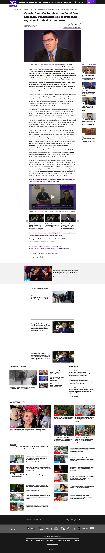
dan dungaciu (47, 246)
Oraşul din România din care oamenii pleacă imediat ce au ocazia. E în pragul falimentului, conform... (82, 449)
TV (55, 2)
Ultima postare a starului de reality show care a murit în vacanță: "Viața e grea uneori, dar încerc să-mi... (37, 458)
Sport (51, 2)
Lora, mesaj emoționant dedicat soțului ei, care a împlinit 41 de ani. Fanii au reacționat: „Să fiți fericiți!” (38, 468)
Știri (15, 9)
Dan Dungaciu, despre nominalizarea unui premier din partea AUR (52, 225)
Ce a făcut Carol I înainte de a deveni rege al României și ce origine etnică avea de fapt (30, 475)
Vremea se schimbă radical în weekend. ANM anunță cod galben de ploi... (22, 387)
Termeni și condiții (46, 536)
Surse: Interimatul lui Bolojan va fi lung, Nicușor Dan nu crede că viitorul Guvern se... (88, 77)
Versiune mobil (52, 546)
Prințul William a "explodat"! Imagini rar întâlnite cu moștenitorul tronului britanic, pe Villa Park (82, 459)
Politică (22, 2)
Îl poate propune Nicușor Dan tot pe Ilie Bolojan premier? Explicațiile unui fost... (88, 139)
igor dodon (47, 248)
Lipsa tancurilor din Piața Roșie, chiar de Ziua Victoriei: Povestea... (57, 372)
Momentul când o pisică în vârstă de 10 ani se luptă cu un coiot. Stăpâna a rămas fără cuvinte (38, 497)
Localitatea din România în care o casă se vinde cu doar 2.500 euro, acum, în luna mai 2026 (63, 418)
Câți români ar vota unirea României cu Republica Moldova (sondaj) (88, 108)
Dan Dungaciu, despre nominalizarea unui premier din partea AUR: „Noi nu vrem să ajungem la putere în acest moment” (40, 357)
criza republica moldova (63, 248)
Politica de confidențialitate (57, 536)
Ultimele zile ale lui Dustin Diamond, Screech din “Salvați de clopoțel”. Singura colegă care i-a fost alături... (81, 497)
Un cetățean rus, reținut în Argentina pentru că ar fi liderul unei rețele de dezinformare (63, 439)
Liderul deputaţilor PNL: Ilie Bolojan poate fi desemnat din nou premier (88, 93)
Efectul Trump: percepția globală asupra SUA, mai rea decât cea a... (57, 379)
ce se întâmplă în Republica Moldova (52, 65)
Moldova (26, 9)
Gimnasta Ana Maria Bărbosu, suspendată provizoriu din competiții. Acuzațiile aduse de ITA (81, 381)
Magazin (60, 2)
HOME (10, 9)
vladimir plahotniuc (56, 246)
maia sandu (54, 248)
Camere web (67, 540)
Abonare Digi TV (29, 540)
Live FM (81, 2)
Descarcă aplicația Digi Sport (62, 276)
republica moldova (38, 246)
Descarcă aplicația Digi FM (32, 461)
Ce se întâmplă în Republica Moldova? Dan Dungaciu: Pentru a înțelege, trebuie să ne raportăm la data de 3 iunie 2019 (54, 9)
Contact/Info (76, 540)
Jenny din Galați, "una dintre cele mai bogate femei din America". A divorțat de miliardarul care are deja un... (28, 430)
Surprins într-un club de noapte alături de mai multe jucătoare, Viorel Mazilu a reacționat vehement (66, 272)
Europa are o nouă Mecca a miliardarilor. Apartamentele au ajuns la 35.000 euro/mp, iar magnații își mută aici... (84, 440)
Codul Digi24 (59, 540)
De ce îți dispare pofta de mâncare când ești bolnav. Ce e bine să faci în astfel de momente (82, 487)
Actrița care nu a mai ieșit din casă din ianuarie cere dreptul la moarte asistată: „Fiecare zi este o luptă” (37, 486)
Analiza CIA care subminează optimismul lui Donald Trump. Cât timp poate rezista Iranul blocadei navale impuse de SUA (81, 390)
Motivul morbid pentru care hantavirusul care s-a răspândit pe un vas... (58, 385)
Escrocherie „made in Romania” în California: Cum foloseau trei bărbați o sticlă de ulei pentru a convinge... (30, 447)
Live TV (90, 2)
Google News (53, 253)
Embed (31, 211)
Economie (38, 2)
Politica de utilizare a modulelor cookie (44, 540)
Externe (45, 2)
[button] (52, 197)
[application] (52, 197)
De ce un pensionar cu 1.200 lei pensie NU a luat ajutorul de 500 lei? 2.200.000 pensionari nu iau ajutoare (82, 478)
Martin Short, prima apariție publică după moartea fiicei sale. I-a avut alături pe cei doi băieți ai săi (82, 468)
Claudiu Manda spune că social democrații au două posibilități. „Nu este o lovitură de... (88, 124)
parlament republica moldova (36, 248)
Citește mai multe (73, 396)
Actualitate (30, 2)
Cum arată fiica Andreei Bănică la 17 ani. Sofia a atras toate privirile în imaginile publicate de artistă (37, 506)
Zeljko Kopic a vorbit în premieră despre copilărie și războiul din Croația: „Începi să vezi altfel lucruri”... (84, 419)
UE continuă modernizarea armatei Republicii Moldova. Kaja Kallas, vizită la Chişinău (40, 297)
